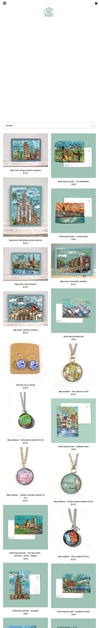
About (17, 610)
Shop (18, 602)
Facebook (49, 602)
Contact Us (17, 622)
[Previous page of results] (25, 577)
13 (64, 577)
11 (58, 577)
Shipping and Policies (17, 618)
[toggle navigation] (4, 3)
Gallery (17, 614)
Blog (17, 606)
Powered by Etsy (81, 610)
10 (54, 577)
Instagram (49, 606)
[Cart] (96, 4)
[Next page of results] (74, 577)
